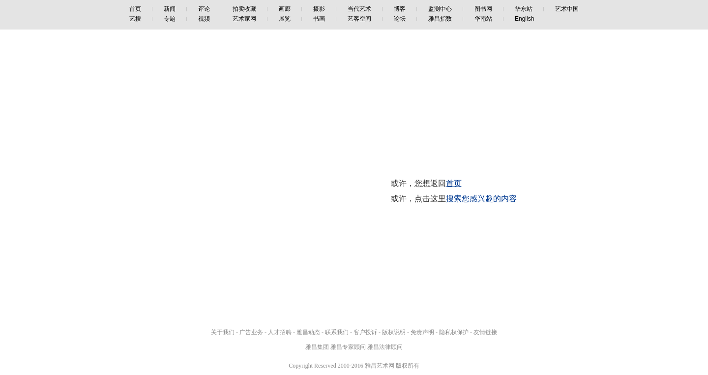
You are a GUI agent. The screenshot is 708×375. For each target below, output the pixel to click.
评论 (204, 8)
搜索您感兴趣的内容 (481, 198)
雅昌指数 (440, 18)
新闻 (170, 8)
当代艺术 (359, 8)
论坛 (400, 18)
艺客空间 (359, 18)
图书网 (483, 8)
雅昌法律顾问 (385, 347)
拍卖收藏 (244, 8)
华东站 (523, 8)
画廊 (285, 8)
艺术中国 (567, 8)
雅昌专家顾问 (348, 347)
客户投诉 (365, 332)
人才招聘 (280, 332)
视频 (204, 18)
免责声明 (422, 332)
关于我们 (223, 332)
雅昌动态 (308, 332)
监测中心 (440, 8)
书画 (319, 18)
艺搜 (135, 18)
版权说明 (394, 332)
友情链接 (485, 332)
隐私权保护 (454, 332)
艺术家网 (244, 18)
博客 (400, 8)
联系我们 (337, 332)
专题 (170, 18)
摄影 (319, 8)
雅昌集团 (317, 347)
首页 (135, 8)
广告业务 (251, 332)
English (524, 18)
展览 (285, 18)
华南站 (483, 18)
